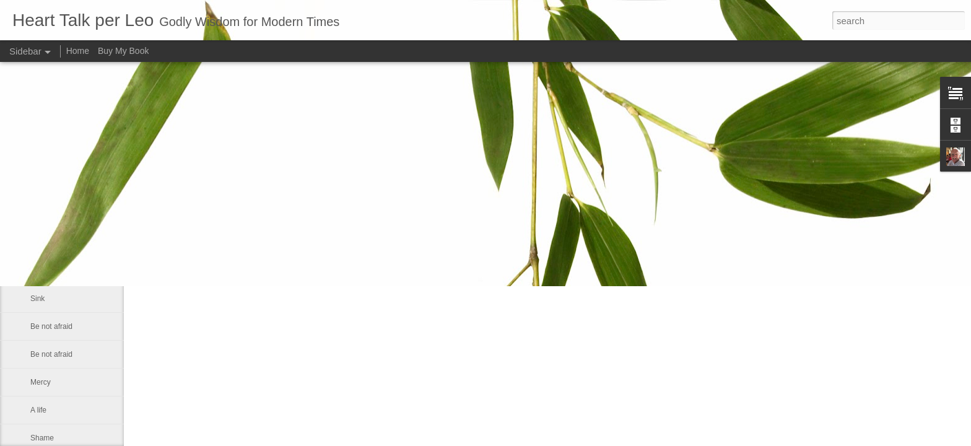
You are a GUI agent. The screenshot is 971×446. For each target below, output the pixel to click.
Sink (37, 298)
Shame (42, 438)
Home (77, 51)
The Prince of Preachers (70, 270)
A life (38, 410)
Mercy (40, 382)
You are (43, 242)
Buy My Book (123, 51)
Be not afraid (51, 326)
